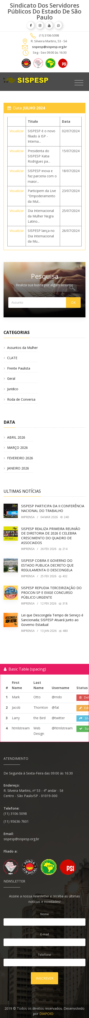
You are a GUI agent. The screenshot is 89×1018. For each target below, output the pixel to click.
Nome (44, 914)
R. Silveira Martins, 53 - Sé (49, 41)
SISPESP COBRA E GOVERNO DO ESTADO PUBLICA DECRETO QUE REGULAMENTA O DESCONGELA (47, 565)
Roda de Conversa (21, 399)
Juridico (12, 389)
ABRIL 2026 (16, 437)
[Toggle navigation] (79, 83)
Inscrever (44, 978)
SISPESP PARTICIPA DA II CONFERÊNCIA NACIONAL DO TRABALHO (52, 508)
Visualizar (16, 131)
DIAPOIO (46, 1013)
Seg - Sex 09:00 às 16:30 (49, 52)
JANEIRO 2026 (18, 468)
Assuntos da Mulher (22, 347)
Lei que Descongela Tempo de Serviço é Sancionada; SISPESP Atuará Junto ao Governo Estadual (52, 620)
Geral (11, 378)
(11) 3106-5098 (49, 35)
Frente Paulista (18, 368)
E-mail (44, 934)
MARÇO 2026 (17, 447)
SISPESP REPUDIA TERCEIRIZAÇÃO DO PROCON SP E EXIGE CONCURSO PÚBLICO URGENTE (51, 592)
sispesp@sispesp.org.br (49, 47)
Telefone (44, 954)
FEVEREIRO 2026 (20, 458)
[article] (30, 25)
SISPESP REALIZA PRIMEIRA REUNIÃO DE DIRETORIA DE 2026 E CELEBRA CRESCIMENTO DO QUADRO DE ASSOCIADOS (50, 535)
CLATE (12, 358)
